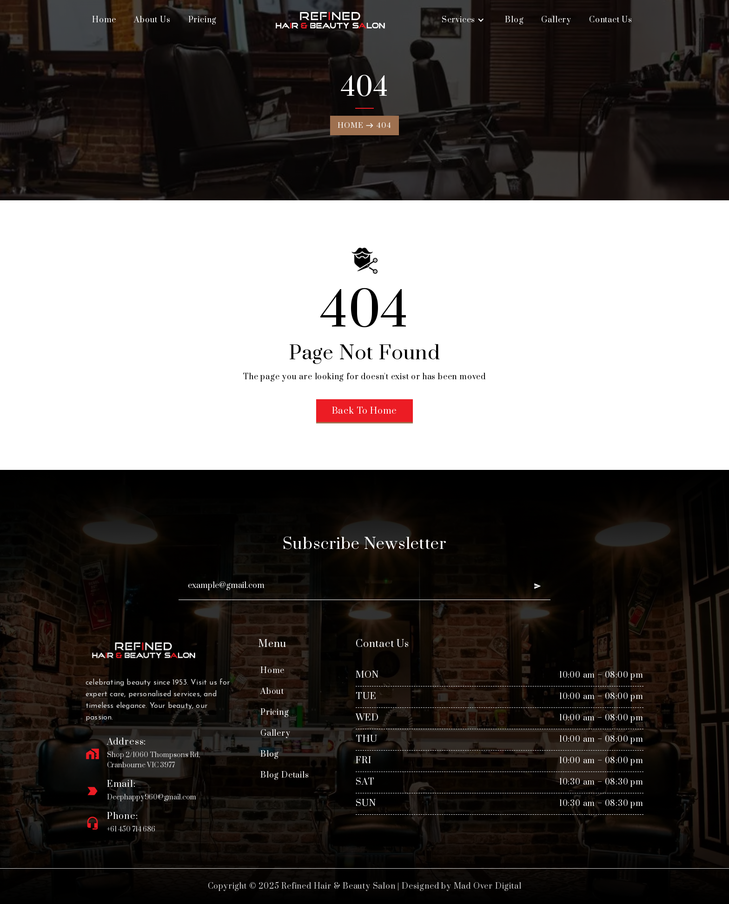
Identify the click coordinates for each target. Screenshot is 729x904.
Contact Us (610, 20)
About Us (152, 20)
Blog (514, 20)
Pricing (202, 20)
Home (104, 20)
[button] (463, 20)
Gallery (556, 20)
